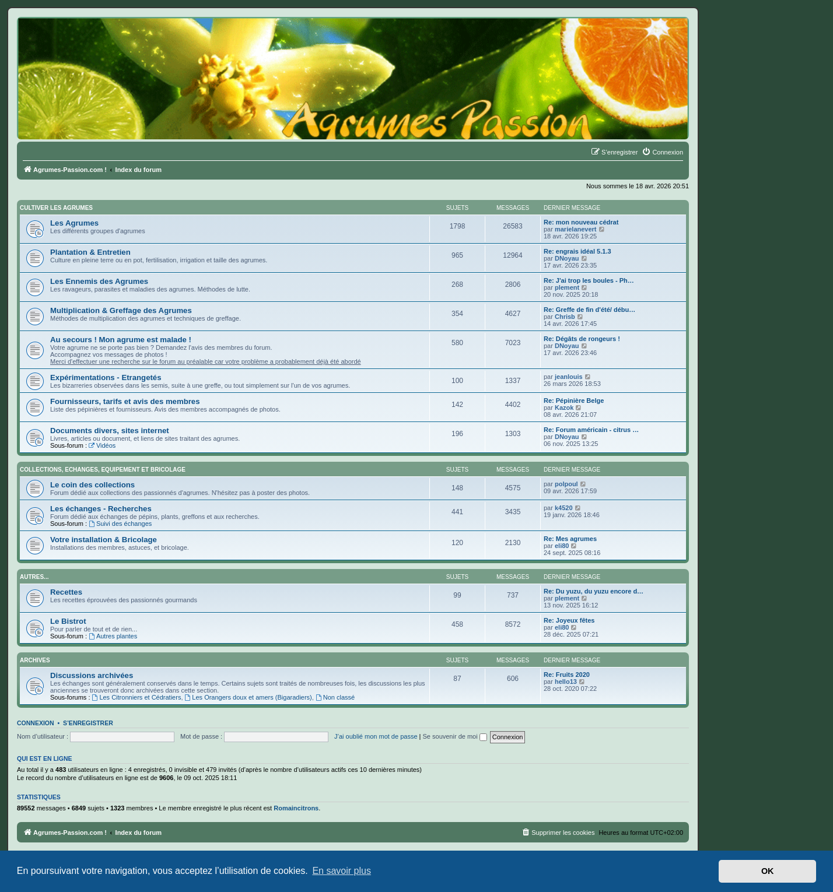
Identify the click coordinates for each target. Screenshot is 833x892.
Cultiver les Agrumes (56, 208)
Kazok (564, 407)
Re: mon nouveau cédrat (581, 222)
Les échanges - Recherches (101, 508)
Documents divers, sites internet (109, 430)
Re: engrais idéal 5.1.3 (577, 251)
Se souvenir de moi (455, 736)
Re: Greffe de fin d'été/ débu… (589, 309)
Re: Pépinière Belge (574, 400)
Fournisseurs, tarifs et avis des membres (125, 401)
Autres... (34, 577)
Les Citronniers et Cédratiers (136, 697)
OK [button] (767, 871)
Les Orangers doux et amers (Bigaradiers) (248, 697)
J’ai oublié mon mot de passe (375, 736)
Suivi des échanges (120, 523)
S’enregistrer (88, 722)
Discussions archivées (91, 675)
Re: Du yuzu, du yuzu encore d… (593, 591)
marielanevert (576, 229)
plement (567, 287)
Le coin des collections (92, 484)
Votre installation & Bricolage (103, 539)
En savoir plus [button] (341, 871)
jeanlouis (569, 376)
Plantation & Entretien (90, 252)
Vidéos (102, 445)
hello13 (566, 681)
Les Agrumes (74, 223)
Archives (35, 660)
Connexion (35, 722)
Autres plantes (113, 636)
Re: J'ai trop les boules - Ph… (589, 280)
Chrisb (565, 316)
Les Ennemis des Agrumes (99, 281)
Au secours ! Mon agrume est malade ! (120, 339)
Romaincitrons (296, 808)
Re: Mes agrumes (570, 538)
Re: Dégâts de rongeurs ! (582, 338)
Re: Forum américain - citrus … (591, 429)
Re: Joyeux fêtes (569, 620)
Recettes (66, 592)
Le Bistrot (68, 621)
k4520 (564, 507)
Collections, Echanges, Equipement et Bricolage (103, 469)
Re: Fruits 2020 (567, 674)
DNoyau (567, 258)
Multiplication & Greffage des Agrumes (121, 310)
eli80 (562, 545)
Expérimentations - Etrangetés (106, 377)
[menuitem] (662, 152)
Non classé (335, 697)
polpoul (566, 483)
